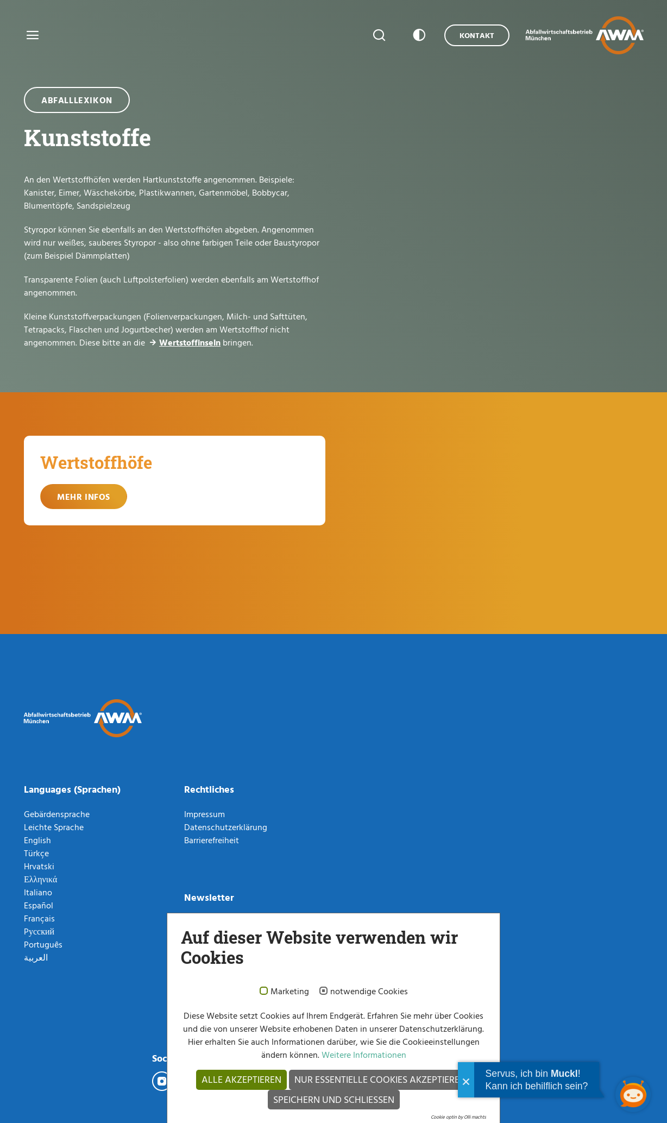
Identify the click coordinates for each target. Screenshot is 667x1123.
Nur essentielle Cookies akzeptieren (380, 1079)
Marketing (289, 991)
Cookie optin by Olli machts (458, 1116)
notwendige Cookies (369, 991)
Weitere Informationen (362, 1054)
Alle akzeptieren (241, 1079)
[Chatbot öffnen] (633, 1094)
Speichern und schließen (333, 1099)
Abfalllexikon (76, 99)
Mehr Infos (83, 496)
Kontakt (477, 35)
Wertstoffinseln (190, 342)
